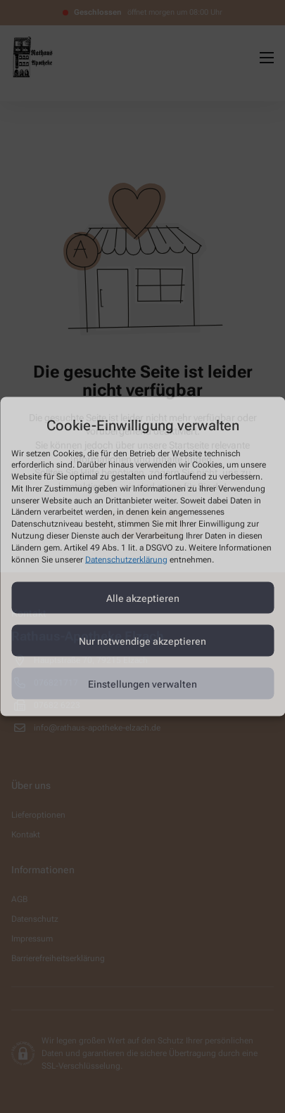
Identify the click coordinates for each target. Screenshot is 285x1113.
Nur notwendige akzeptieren (142, 640)
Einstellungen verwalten (142, 683)
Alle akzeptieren (142, 597)
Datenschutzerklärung (126, 559)
